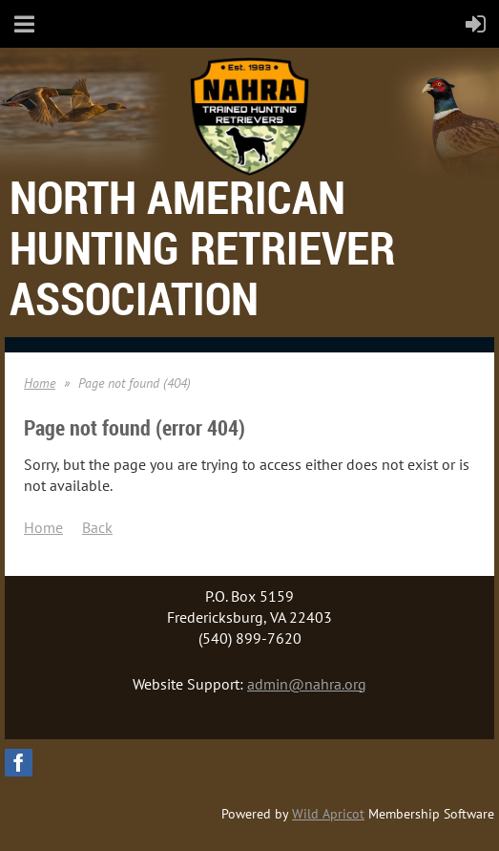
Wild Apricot (328, 813)
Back (97, 527)
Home (39, 383)
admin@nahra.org (306, 683)
